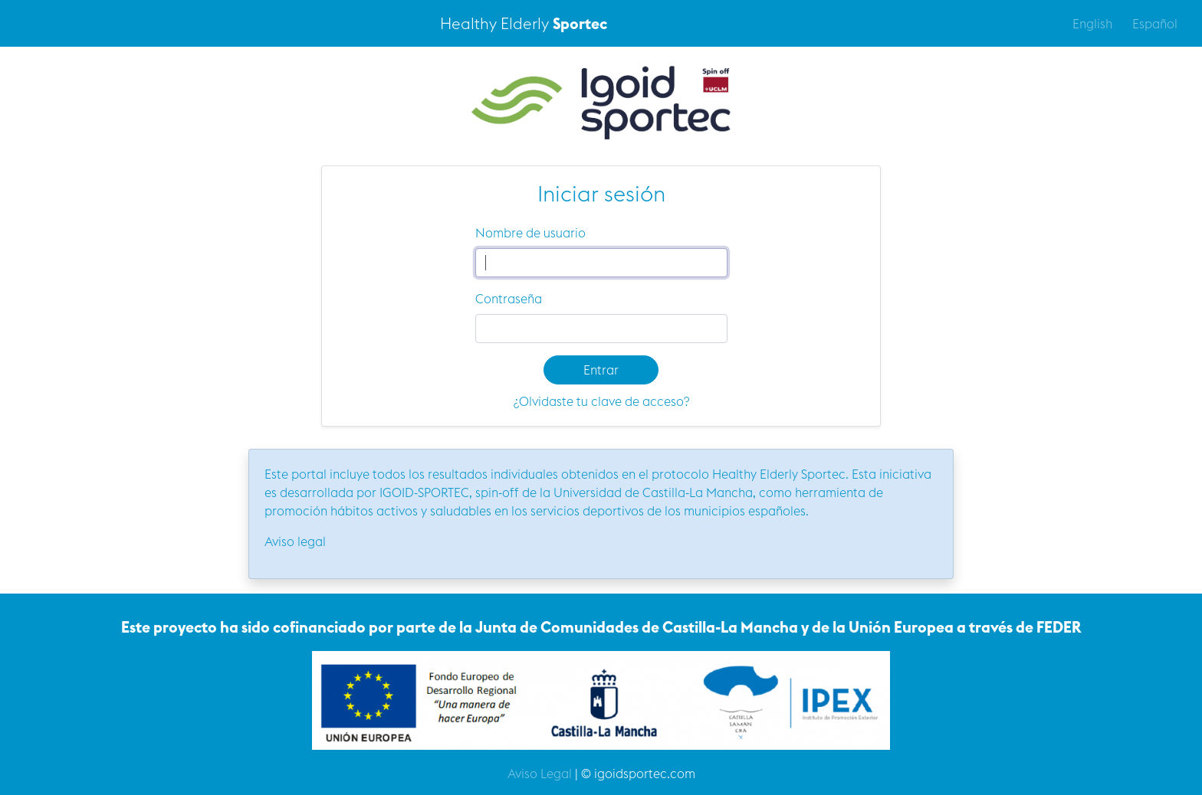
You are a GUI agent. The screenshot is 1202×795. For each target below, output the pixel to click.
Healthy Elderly (523, 23)
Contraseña (508, 298)
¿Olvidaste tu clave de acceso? (601, 401)
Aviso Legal (539, 773)
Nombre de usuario (530, 232)
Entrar (601, 370)
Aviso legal (295, 541)
